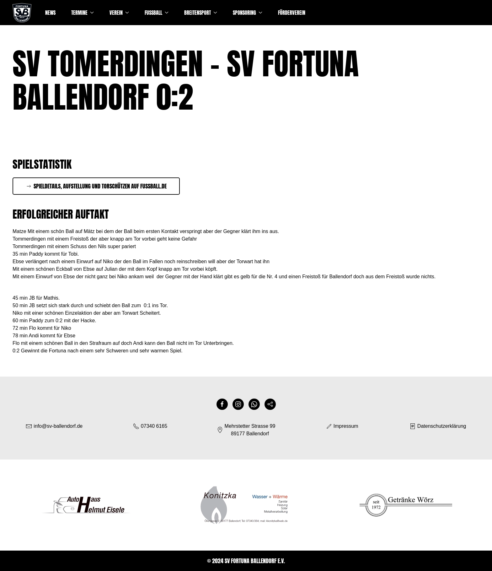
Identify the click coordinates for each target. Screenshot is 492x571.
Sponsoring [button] (247, 12)
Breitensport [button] (200, 12)
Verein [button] (119, 12)
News (50, 12)
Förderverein (291, 12)
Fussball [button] (156, 12)
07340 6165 (150, 426)
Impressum (342, 426)
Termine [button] (82, 12)
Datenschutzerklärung (437, 426)
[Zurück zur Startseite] (22, 12)
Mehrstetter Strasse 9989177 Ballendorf (246, 429)
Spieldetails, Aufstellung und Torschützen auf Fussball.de (96, 186)
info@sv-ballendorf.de (58, 426)
